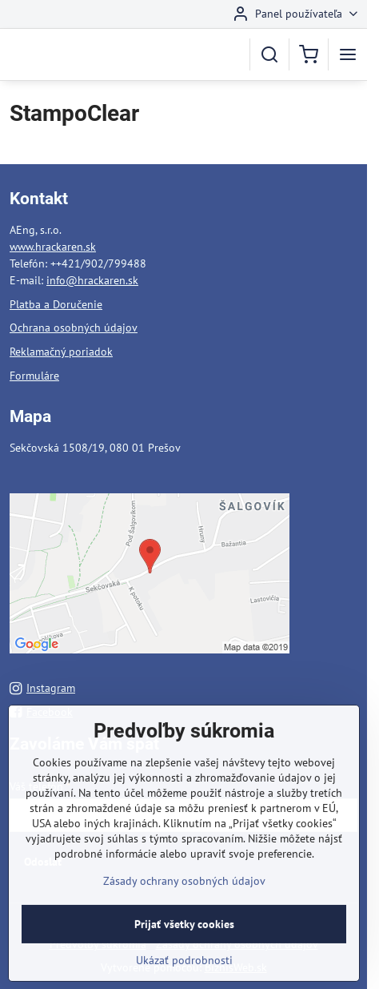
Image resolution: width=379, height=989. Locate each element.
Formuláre (34, 375)
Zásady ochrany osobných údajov (184, 897)
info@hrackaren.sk (92, 280)
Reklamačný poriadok (61, 351)
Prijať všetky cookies (184, 940)
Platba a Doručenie (56, 304)
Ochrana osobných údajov (74, 327)
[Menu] (348, 54)
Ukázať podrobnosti (184, 976)
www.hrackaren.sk (53, 246)
